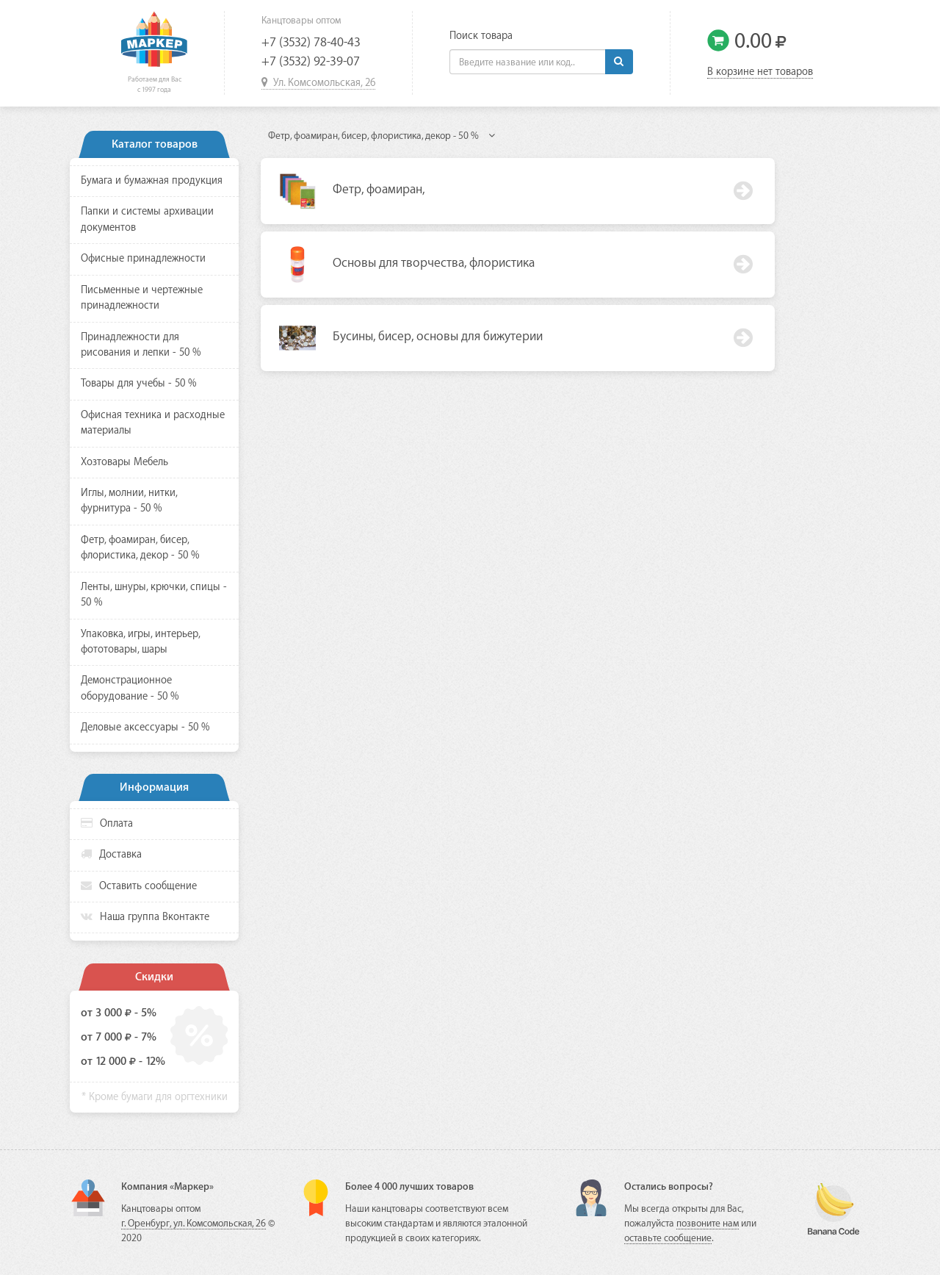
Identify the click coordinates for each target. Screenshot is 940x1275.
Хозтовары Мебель (124, 462)
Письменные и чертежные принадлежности (142, 298)
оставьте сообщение (668, 1237)
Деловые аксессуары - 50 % (145, 727)
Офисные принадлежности (143, 259)
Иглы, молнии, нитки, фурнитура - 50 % (129, 500)
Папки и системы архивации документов (147, 219)
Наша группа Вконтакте (145, 917)
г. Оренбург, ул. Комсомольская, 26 (193, 1223)
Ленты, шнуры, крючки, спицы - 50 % (154, 594)
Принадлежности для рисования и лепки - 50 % (141, 345)
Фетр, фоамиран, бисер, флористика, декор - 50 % (140, 547)
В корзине (760, 72)
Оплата (107, 823)
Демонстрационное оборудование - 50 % (130, 688)
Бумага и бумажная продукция (152, 181)
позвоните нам (707, 1223)
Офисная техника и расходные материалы (153, 423)
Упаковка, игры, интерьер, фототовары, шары (140, 642)
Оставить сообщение (139, 886)
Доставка (111, 854)
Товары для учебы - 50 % (139, 383)
